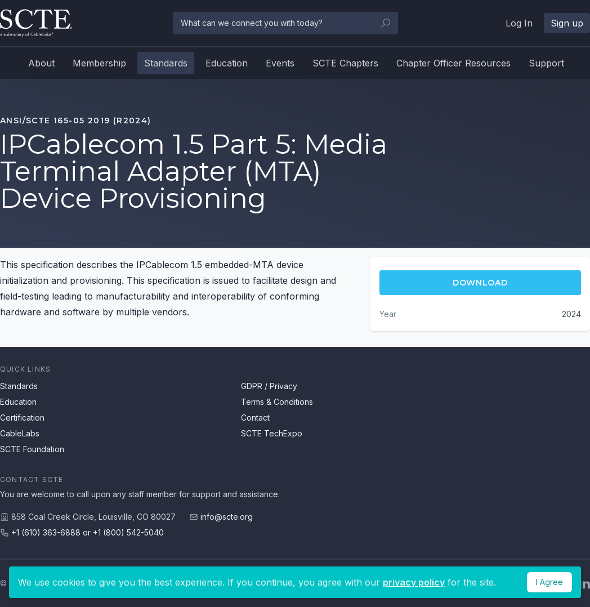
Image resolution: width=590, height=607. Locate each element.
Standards (165, 63)
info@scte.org (226, 516)
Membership (99, 63)
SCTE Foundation (32, 449)
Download (480, 283)
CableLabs (19, 433)
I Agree (549, 582)
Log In (519, 23)
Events (280, 63)
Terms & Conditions (277, 402)
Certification (22, 417)
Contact (255, 417)
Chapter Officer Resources (453, 63)
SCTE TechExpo (271, 433)
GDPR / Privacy (269, 386)
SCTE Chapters (345, 63)
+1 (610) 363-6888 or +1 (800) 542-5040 (87, 532)
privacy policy (414, 582)
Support (546, 63)
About (41, 63)
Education (226, 63)
